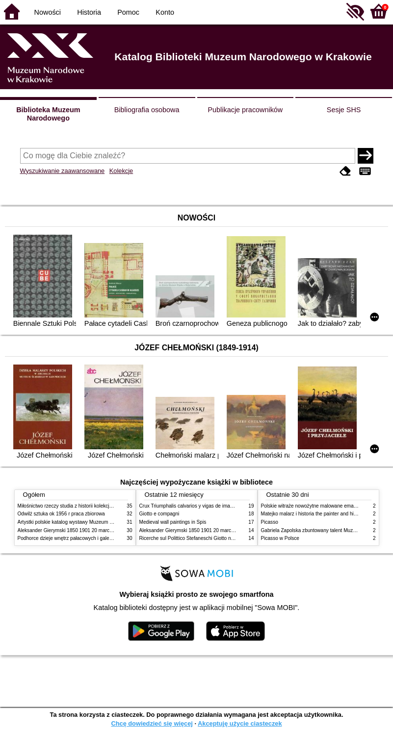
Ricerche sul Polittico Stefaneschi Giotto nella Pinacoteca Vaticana (212, 538)
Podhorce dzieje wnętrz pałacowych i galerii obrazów (75, 538)
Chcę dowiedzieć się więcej (151, 723)
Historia (89, 12)
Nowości (47, 12)
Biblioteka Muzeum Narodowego (48, 114)
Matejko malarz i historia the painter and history (313, 513)
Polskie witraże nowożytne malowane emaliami (312, 506)
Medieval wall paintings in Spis (173, 522)
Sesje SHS (344, 110)
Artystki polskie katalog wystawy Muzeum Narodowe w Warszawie (90, 522)
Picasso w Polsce (280, 538)
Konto (165, 12)
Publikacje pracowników (245, 110)
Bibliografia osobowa (147, 110)
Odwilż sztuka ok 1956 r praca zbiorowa (61, 513)
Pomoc (128, 12)
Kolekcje (121, 170)
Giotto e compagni (159, 513)
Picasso (269, 522)
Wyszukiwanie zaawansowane (62, 170)
